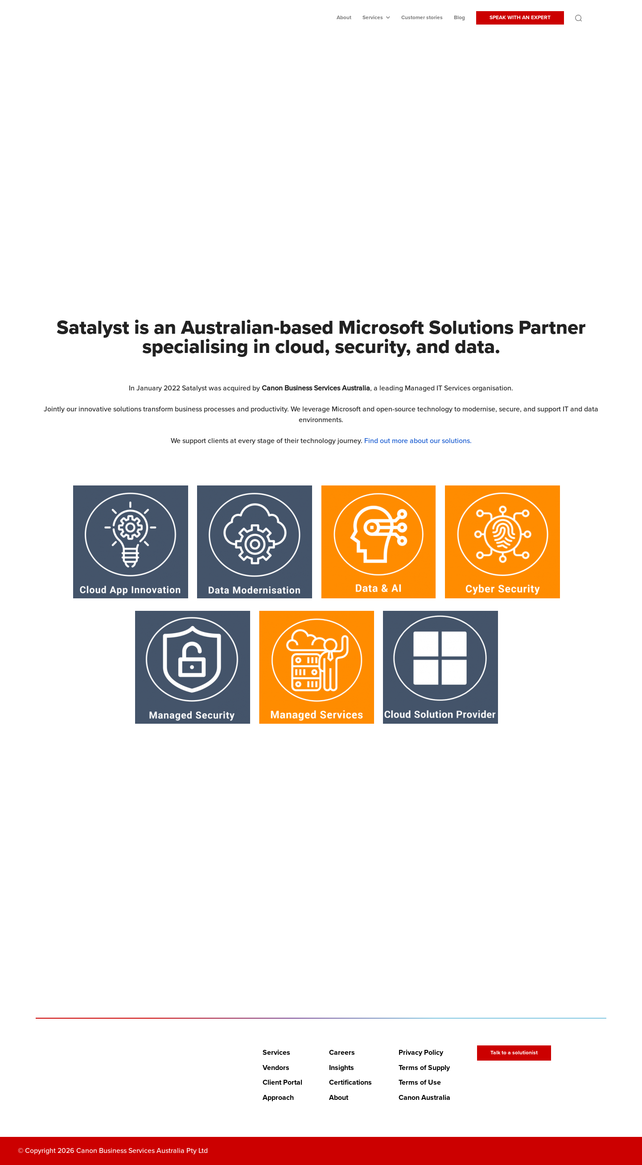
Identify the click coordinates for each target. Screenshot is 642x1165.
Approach (278, 1097)
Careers (342, 1052)
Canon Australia (424, 1097)
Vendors (276, 1067)
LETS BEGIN (315, 933)
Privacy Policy (421, 1052)
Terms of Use (420, 1082)
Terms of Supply (424, 1067)
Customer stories (422, 17)
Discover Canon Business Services (315, 208)
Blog (459, 17)
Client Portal (282, 1082)
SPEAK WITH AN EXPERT (520, 17)
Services (372, 17)
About (344, 17)
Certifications (350, 1082)
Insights (341, 1067)
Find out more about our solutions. (418, 440)
